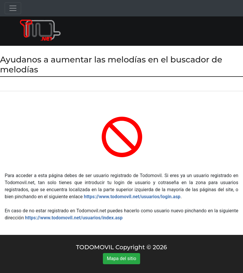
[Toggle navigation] (13, 8)
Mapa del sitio (121, 258)
